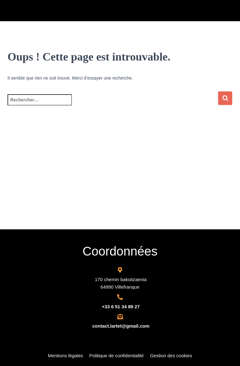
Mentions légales (65, 355)
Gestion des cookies (171, 355)
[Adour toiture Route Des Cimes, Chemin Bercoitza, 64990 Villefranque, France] (120, 182)
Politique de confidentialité (116, 355)
